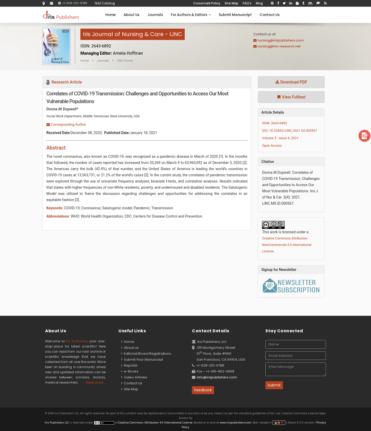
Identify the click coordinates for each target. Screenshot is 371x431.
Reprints (129, 365)
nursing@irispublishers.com (280, 40)
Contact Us (270, 14)
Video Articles (134, 377)
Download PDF (291, 82)
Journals (155, 14)
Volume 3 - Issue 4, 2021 (280, 138)
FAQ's (247, 3)
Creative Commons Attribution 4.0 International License (155, 423)
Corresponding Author (66, 124)
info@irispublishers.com (217, 377)
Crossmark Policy (206, 3)
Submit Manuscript (235, 14)
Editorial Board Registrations (146, 353)
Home (110, 14)
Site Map (231, 3)
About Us (131, 14)
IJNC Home (125, 61)
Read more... (96, 382)
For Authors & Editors (191, 14)
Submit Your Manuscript (142, 359)
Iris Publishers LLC (57, 423)
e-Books (129, 371)
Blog (259, 3)
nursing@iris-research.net (279, 46)
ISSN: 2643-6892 (274, 123)
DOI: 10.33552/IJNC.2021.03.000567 (289, 130)
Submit (274, 385)
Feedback (203, 390)
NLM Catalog (105, 3)
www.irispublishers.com (235, 423)
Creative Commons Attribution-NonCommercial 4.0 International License (286, 244)
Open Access (272, 145)
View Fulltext (291, 97)
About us (130, 347)
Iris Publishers (77, 341)
